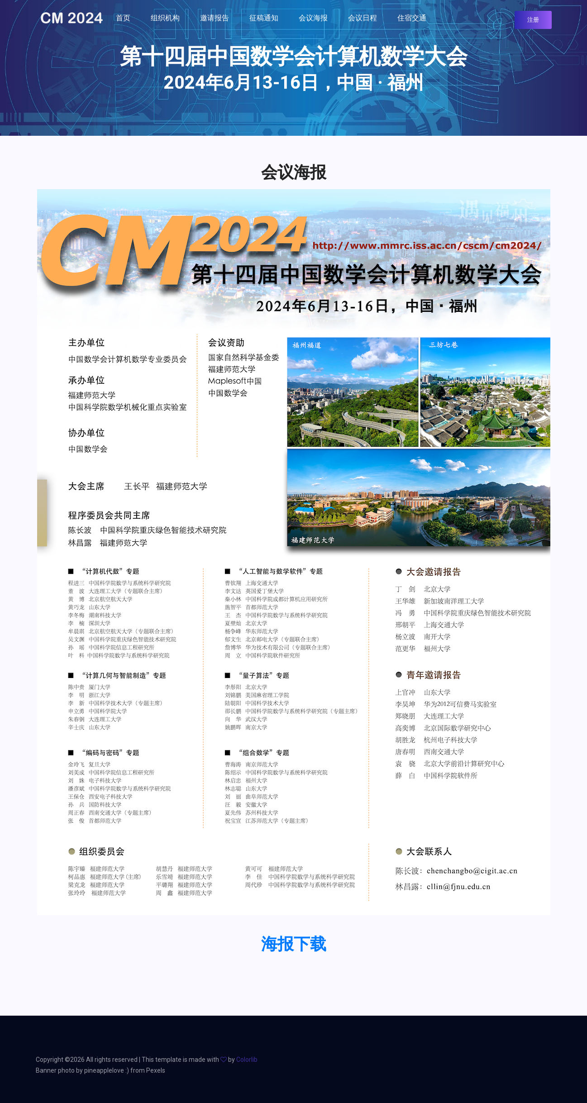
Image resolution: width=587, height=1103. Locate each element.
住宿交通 (411, 18)
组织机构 (165, 18)
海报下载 (293, 944)
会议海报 (313, 18)
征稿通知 (263, 18)
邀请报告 (214, 18)
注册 (533, 19)
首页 (123, 18)
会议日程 (362, 18)
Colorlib (247, 1059)
